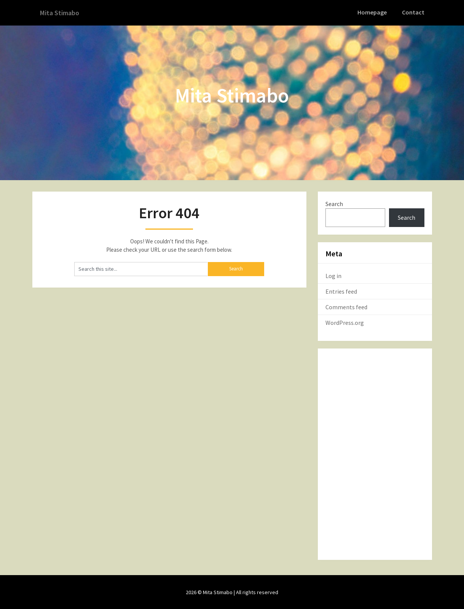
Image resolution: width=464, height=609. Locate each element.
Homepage (373, 12)
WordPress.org (344, 322)
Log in (333, 275)
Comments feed (346, 306)
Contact (413, 12)
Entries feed (341, 291)
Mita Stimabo (61, 12)
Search (334, 203)
